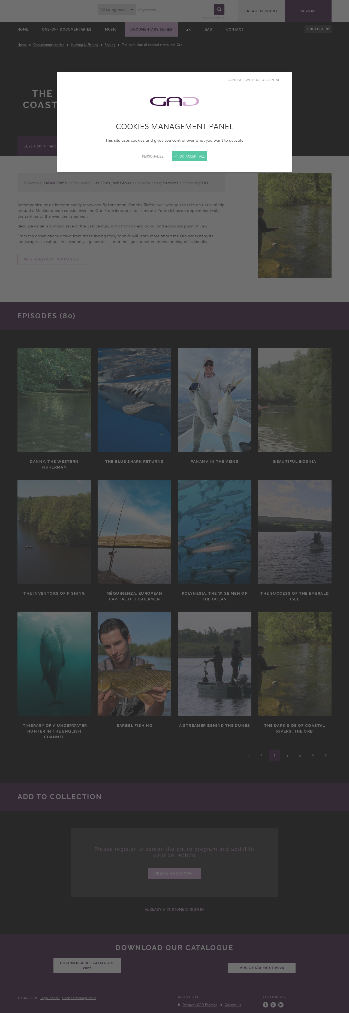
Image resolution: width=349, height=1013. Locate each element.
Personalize (153, 156)
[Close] (174, 506)
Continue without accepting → (256, 79)
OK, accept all (189, 156)
